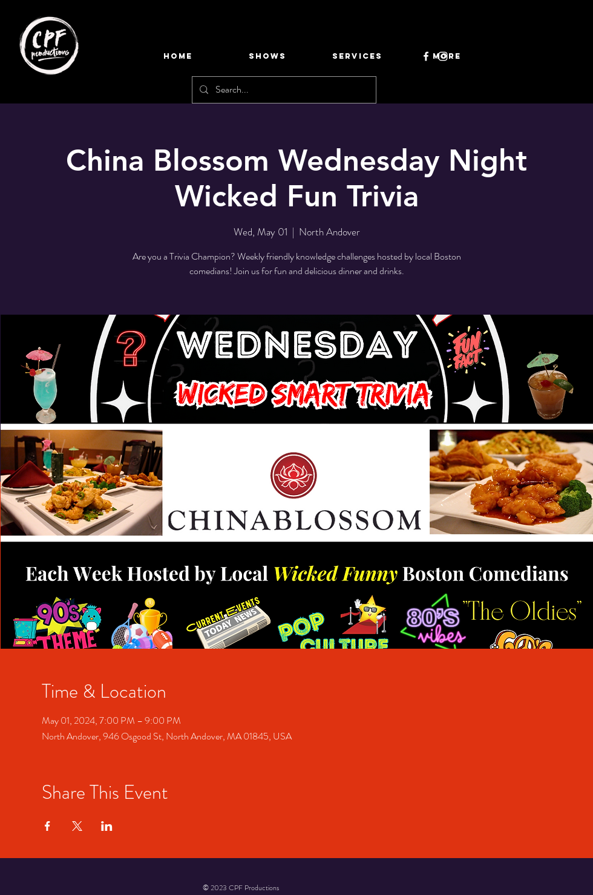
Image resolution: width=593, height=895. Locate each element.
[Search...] (282, 90)
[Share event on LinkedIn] (107, 826)
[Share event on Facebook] (47, 826)
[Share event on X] (77, 826)
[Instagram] (443, 56)
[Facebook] (426, 56)
